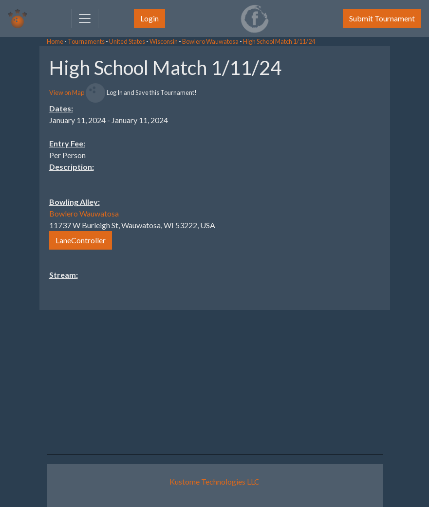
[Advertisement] (351, 192)
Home (55, 41)
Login (149, 18)
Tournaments (86, 41)
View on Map (66, 92)
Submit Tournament (382, 18)
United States (127, 41)
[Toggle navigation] (84, 18)
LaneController (81, 240)
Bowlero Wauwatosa (210, 41)
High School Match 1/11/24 (279, 41)
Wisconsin (163, 41)
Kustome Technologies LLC (214, 481)
